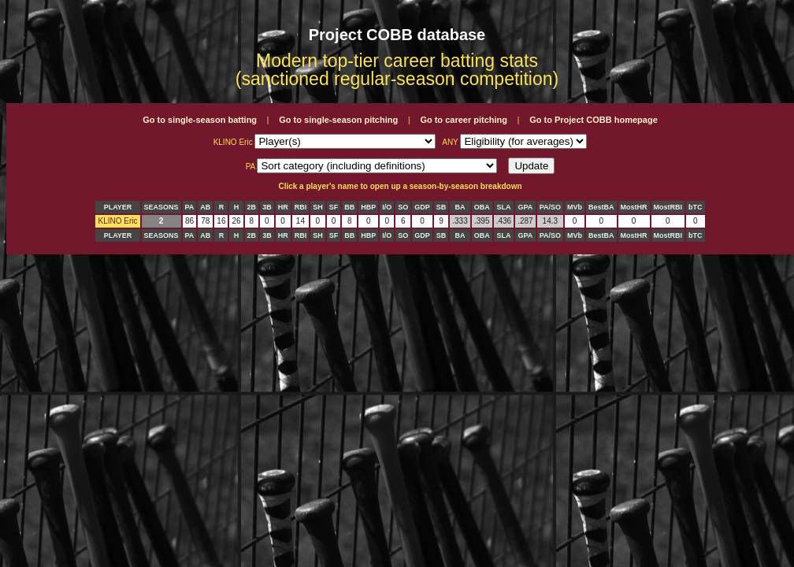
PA (190, 207)
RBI (301, 207)
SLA (503, 207)
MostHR (634, 207)
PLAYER (118, 207)
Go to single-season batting (200, 119)
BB (349, 207)
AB (205, 207)
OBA (482, 207)
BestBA (601, 207)
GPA (525, 207)
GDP (422, 207)
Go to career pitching (463, 119)
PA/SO (550, 207)
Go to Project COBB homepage (593, 119)
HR (283, 207)
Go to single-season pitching (338, 119)
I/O (386, 207)
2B (252, 207)
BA (460, 207)
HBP (368, 207)
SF (334, 207)
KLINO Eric (117, 221)
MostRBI (668, 207)
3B (267, 207)
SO (403, 207)
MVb (574, 207)
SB (441, 207)
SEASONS (161, 207)
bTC (695, 207)
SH (318, 207)
